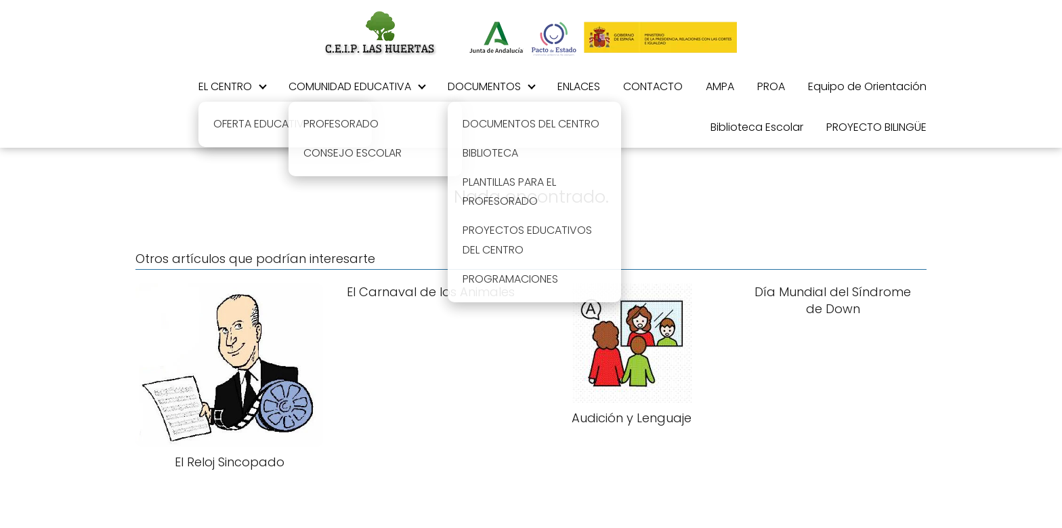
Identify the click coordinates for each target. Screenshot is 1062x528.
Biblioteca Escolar (756, 127)
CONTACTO (653, 86)
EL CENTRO (225, 86)
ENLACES (578, 86)
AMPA (720, 86)
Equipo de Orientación (867, 86)
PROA (771, 86)
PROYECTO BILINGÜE (876, 127)
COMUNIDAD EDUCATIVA (350, 86)
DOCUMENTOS (484, 86)
